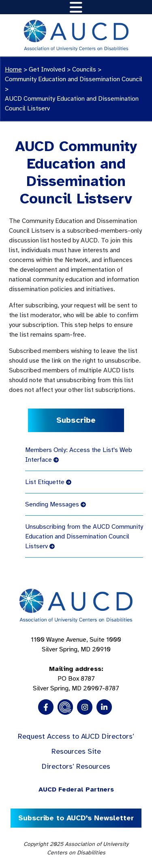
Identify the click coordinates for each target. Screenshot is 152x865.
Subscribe (76, 420)
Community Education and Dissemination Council (73, 79)
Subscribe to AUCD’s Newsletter (76, 817)
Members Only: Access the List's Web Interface (78, 455)
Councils (84, 69)
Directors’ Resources (76, 766)
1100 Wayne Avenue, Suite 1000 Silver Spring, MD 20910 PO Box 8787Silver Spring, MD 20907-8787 (76, 664)
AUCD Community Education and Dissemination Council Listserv (72, 103)
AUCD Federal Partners (76, 789)
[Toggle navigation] (76, 7)
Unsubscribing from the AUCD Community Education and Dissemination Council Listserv (84, 536)
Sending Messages (55, 504)
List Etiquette (48, 482)
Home (13, 69)
